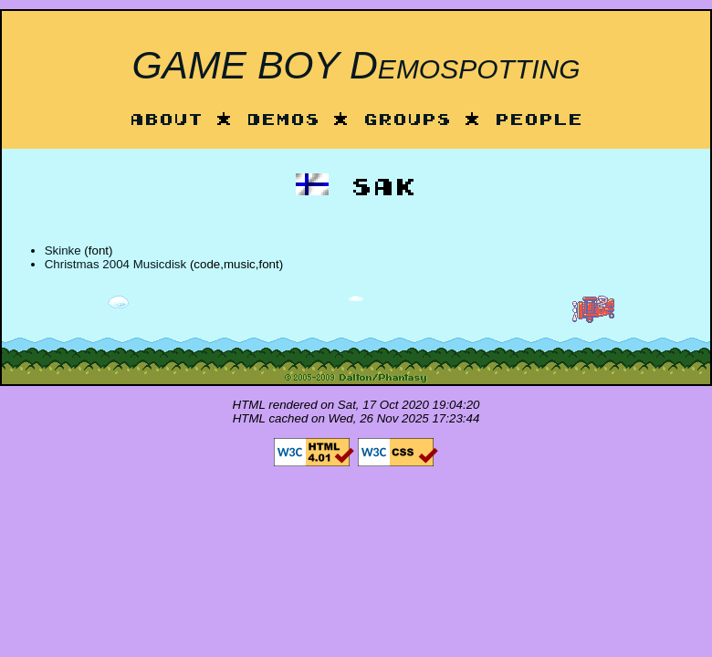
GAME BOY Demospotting (355, 65)
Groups (407, 121)
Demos (282, 121)
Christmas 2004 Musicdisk (116, 264)
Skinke (63, 250)
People (538, 121)
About (166, 121)
